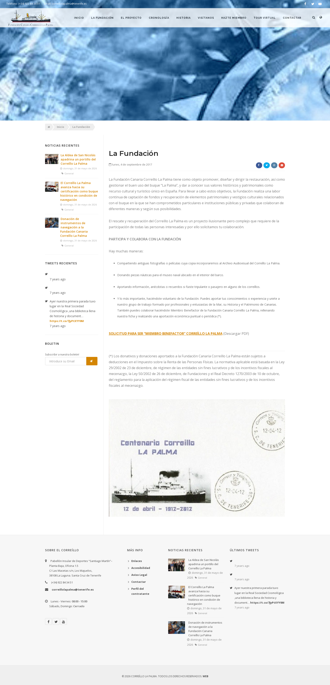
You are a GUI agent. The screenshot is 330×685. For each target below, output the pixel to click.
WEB (205, 676)
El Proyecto (131, 17)
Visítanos (206, 17)
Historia (183, 17)
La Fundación (102, 17)
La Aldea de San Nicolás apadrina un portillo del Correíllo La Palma (78, 159)
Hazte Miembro (233, 17)
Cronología (159, 17)
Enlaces (136, 561)
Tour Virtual (265, 17)
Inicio (79, 17)
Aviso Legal (139, 575)
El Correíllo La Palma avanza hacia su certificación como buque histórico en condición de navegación (79, 191)
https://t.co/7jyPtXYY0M (67, 321)
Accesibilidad (140, 568)
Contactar (292, 17)
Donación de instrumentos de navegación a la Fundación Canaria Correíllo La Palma (74, 227)
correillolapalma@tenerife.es (73, 589)
